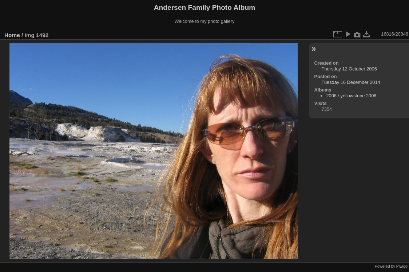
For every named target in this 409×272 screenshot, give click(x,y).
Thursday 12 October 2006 (349, 69)
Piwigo (402, 266)
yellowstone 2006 (359, 95)
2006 (331, 95)
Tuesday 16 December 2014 (351, 82)
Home (12, 35)
